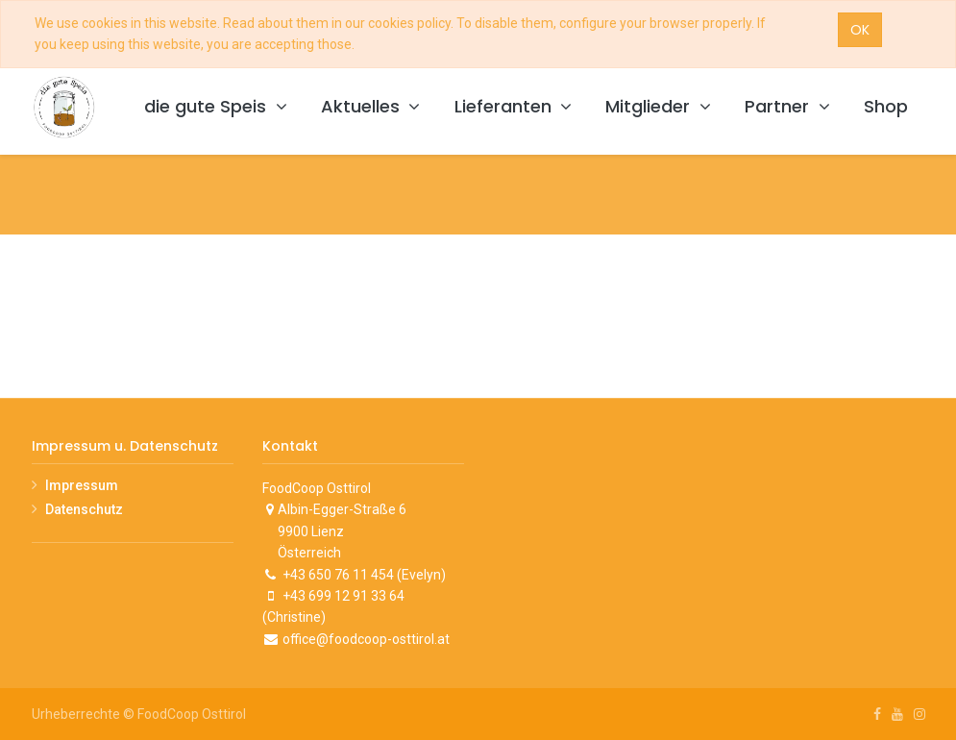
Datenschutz (84, 509)
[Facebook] (877, 714)
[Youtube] (897, 714)
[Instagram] (919, 714)
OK (860, 29)
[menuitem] (886, 107)
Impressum (81, 485)
